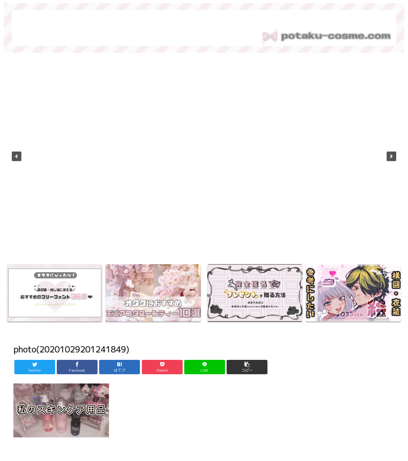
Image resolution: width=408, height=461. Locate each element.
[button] (16, 156)
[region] (204, 161)
